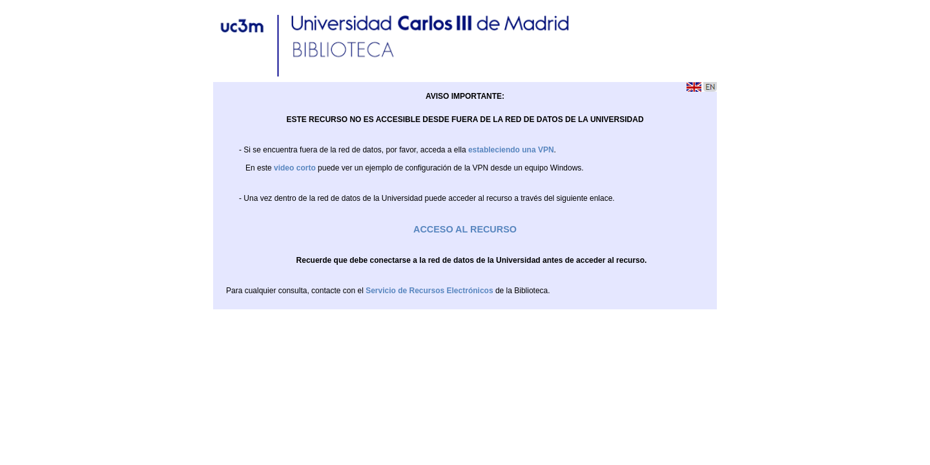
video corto (295, 167)
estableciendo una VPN (511, 149)
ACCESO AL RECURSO (465, 229)
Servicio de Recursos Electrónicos (429, 290)
